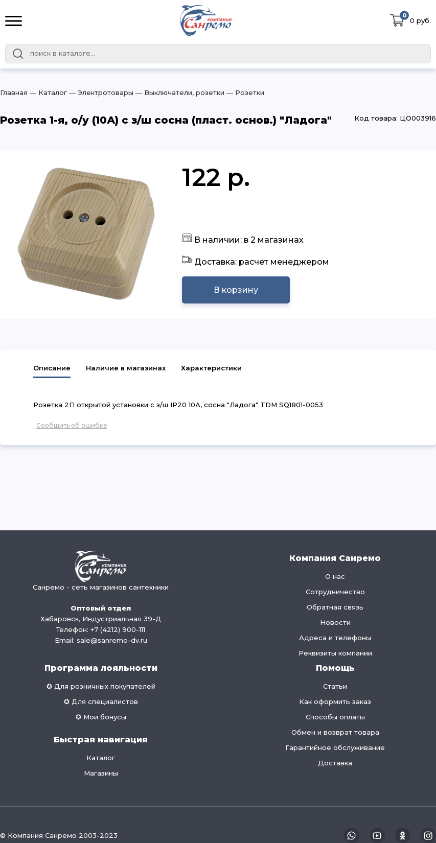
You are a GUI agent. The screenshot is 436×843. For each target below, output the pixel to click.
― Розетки (244, 92)
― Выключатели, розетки (178, 92)
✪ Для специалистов (101, 701)
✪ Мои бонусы (101, 717)
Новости (335, 622)
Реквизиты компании (335, 653)
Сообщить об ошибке (71, 425)
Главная (14, 92)
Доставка (335, 763)
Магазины (101, 773)
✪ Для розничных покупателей (101, 686)
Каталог (100, 758)
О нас (335, 576)
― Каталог (47, 92)
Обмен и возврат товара (335, 732)
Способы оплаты (335, 717)
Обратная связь (335, 607)
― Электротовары (100, 92)
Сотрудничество (335, 592)
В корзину (236, 290)
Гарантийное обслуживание (335, 747)
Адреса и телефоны (335, 638)
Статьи (335, 686)
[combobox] (218, 53)
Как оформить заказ (335, 701)
